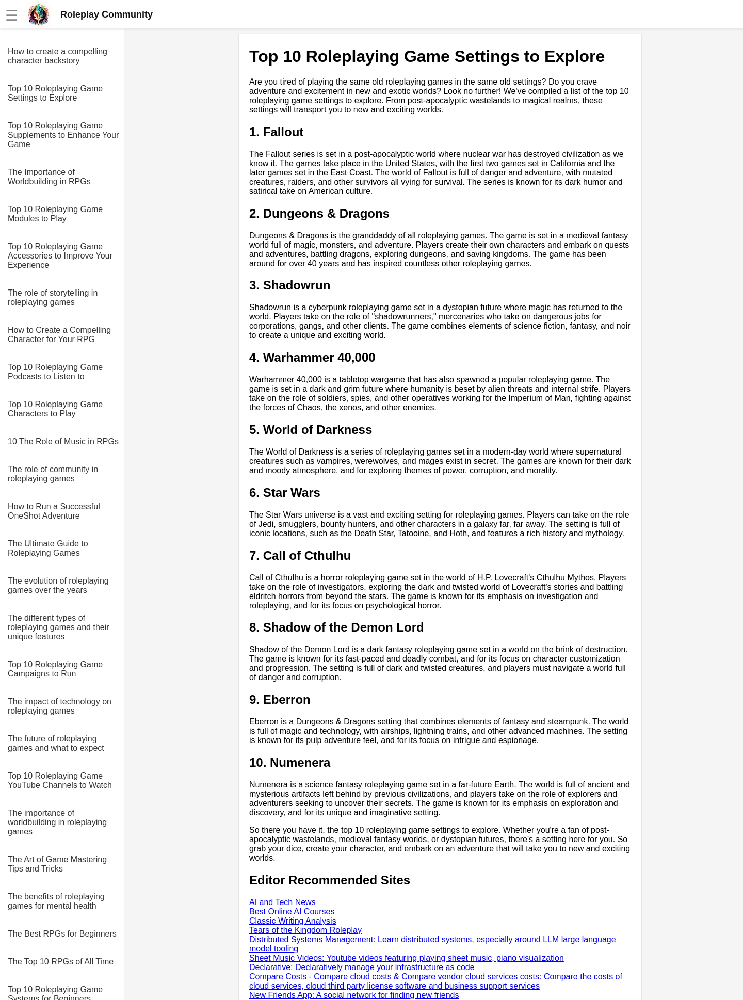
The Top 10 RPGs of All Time (61, 961)
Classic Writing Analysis (292, 920)
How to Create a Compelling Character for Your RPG (59, 335)
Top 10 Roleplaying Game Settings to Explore (55, 93)
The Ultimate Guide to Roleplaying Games (48, 548)
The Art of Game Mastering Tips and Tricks (57, 864)
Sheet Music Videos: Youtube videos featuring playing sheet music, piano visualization (406, 958)
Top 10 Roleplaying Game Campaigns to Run (55, 669)
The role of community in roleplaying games (53, 474)
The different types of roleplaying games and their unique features (58, 627)
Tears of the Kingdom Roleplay (305, 930)
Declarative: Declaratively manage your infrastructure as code (362, 967)
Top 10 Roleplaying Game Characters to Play (55, 409)
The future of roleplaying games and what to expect (56, 743)
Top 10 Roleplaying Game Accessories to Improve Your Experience (60, 255)
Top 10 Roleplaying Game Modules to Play (55, 214)
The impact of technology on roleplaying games (59, 706)
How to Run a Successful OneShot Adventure (54, 511)
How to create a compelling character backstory (57, 56)
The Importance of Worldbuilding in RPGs (49, 177)
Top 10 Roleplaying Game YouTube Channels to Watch (60, 780)
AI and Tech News (282, 902)
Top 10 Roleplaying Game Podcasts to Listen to (55, 372)
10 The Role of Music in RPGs (63, 441)
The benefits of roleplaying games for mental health (56, 901)
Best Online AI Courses (291, 911)
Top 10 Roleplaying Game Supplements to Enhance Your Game (63, 135)
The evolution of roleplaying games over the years (58, 585)
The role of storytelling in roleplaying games (53, 297)
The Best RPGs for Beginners (62, 933)
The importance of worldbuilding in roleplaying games (57, 822)
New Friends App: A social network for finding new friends (354, 995)
